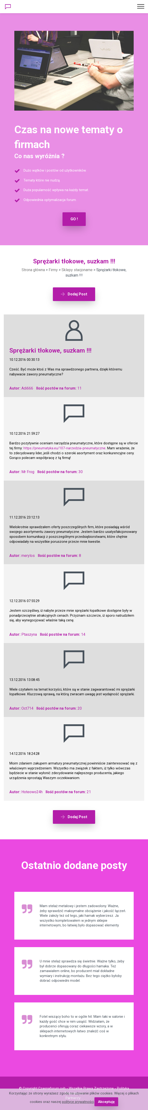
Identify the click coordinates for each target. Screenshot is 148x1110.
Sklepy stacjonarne (77, 270)
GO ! (74, 219)
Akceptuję (106, 1102)
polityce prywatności (78, 1102)
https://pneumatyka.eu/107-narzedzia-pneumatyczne (64, 448)
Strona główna (33, 270)
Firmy (53, 270)
